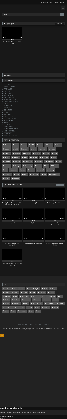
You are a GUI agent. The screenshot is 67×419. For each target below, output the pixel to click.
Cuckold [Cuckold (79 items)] (52, 288)
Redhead (32, 167)
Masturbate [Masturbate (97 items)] (17, 299)
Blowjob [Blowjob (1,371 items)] (54, 284)
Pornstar (7, 167)
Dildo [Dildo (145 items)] (15, 291)
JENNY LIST (7, 106)
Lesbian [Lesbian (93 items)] (7, 299)
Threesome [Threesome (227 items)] (23, 306)
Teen (14, 170)
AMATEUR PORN (8, 93)
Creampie (7, 152)
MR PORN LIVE (8, 95)
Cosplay (60, 148)
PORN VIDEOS (8, 124)
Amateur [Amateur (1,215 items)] (7, 284)
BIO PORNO (7, 103)
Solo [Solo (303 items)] (38, 302)
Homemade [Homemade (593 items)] (26, 295)
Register (62, 2)
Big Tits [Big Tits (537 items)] (37, 284)
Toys (33, 170)
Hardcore (7, 159)
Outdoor (44, 163)
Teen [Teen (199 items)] (14, 306)
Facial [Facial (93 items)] (33, 291)
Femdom (7, 155)
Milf (37, 163)
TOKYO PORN (7, 120)
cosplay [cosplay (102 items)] (16, 288)
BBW (31, 144)
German (25, 155)
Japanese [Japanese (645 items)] (47, 295)
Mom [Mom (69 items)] (40, 299)
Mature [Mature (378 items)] (26, 299)
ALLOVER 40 (7, 91)
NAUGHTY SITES (8, 97)
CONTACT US (22, 319)
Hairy (44, 155)
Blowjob (7, 148)
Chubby (42, 148)
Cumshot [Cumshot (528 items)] (7, 291)
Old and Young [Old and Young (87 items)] (50, 299)
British (16, 148)
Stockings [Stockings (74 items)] (46, 302)
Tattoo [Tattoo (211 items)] (6, 306)
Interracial (29, 159)
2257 (31, 319)
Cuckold (17, 152)
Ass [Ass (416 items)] (29, 284)
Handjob (53, 155)
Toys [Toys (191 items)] (32, 306)
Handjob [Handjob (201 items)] (7, 295)
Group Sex (35, 155)
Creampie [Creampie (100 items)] (42, 288)
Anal (15, 144)
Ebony (44, 152)
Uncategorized (43, 170)
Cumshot (27, 152)
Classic (51, 148)
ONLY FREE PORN (9, 118)
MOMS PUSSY (8, 127)
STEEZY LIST (7, 116)
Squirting (42, 167)
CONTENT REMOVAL (42, 319)
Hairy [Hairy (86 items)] (60, 291)
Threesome (24, 170)
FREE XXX (6, 85)
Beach (39, 144)
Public (23, 167)
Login (56, 2)
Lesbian (57, 159)
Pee (53, 163)
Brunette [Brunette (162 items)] (7, 288)
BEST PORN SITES (9, 135)
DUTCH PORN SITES (10, 129)
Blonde (57, 144)
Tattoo (6, 170)
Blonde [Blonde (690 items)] (45, 284)
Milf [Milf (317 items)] (34, 299)
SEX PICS (6, 108)
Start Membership (5, 418)
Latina (48, 159)
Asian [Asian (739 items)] (22, 284)
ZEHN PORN (7, 110)
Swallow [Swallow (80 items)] (56, 302)
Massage (7, 163)
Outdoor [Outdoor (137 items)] (61, 299)
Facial (52, 152)
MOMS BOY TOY (8, 131)
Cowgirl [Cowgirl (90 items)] (33, 288)
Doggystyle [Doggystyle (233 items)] (24, 291)
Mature (29, 163)
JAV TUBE (6, 114)
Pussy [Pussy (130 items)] (30, 302)
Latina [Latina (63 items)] (56, 295)
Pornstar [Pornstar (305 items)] (7, 302)
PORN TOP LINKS (9, 99)
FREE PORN (7, 133)
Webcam (7, 174)
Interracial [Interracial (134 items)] (37, 295)
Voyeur (54, 170)
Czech (36, 152)
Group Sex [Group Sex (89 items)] (52, 291)
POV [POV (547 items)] (15, 302)
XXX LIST (6, 122)
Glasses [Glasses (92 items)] (42, 291)
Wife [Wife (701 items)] (39, 306)
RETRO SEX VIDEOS (10, 101)
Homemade (18, 159)
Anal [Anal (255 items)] (15, 284)
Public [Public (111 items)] (22, 302)
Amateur (7, 144)
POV (15, 167)
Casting (25, 148)
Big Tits (48, 144)
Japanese (39, 159)
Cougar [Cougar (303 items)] (25, 288)
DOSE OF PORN (8, 87)
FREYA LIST (7, 89)
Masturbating (18, 163)
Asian (23, 144)
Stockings (52, 167)
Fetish (16, 155)
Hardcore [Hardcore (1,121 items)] (16, 295)
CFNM (33, 148)
